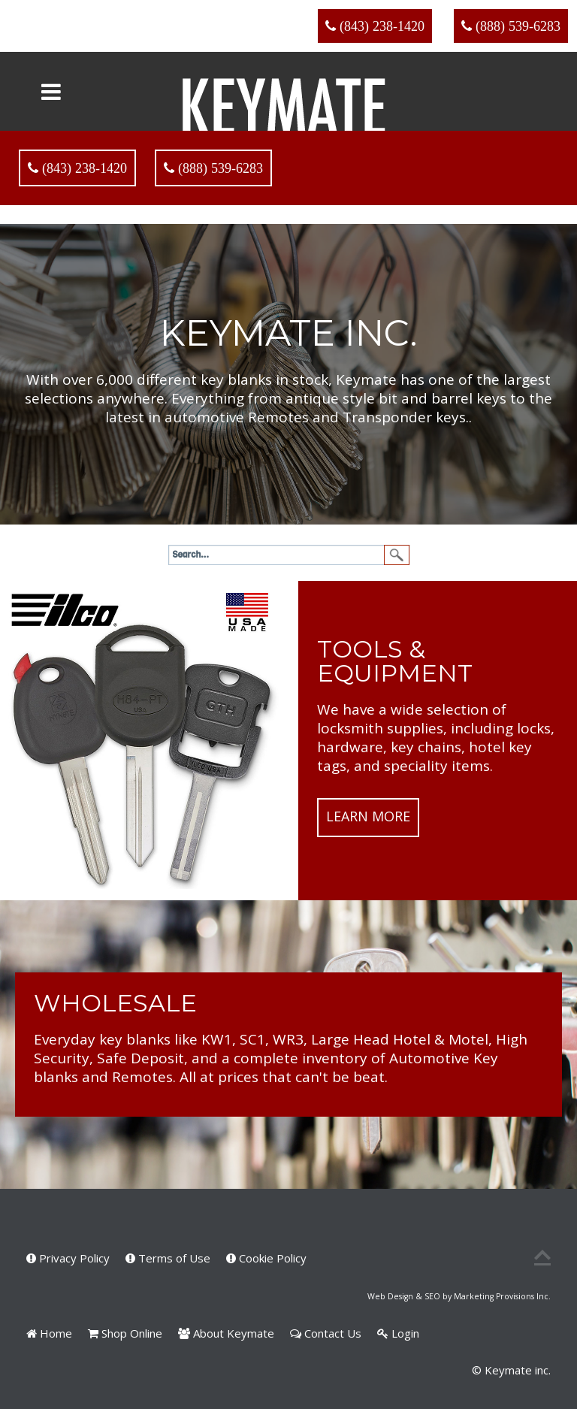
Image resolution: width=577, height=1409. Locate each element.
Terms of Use (167, 1257)
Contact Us (325, 1333)
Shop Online (125, 1333)
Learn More (368, 816)
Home (49, 1333)
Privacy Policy (68, 1257)
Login (398, 1333)
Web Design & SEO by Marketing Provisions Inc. (459, 1296)
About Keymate (226, 1333)
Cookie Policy (266, 1257)
